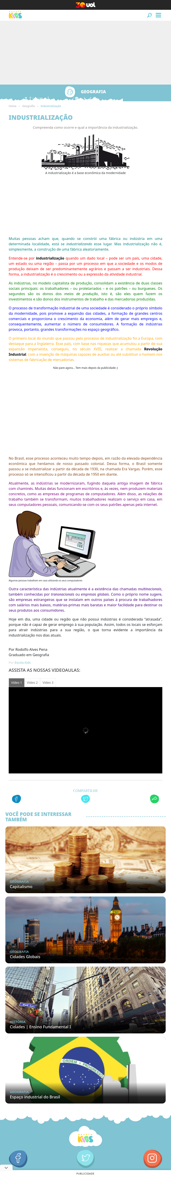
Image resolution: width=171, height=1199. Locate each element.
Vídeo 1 (16, 682)
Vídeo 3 (48, 682)
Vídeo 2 (32, 682)
